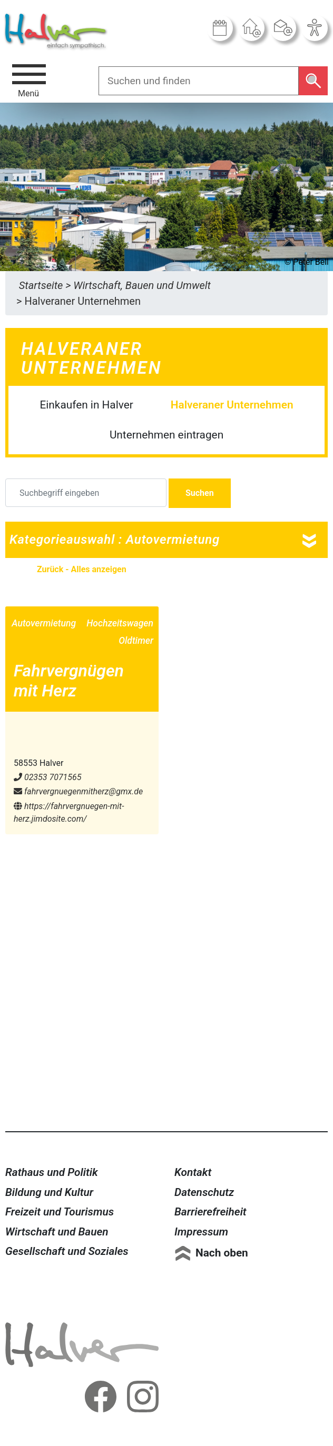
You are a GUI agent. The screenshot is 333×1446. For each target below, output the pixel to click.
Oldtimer (136, 640)
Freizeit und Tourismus (59, 1211)
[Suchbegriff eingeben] (85, 492)
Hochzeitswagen (119, 623)
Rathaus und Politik (51, 1172)
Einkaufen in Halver (86, 404)
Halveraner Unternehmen (232, 404)
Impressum (201, 1231)
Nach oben (221, 1252)
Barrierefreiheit (210, 1211)
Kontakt (192, 1172)
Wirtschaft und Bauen (57, 1231)
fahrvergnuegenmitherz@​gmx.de (78, 791)
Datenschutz (204, 1192)
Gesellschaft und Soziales (67, 1251)
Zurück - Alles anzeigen (81, 569)
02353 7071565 (47, 777)
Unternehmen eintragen (166, 434)
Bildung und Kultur (49, 1192)
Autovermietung (44, 623)
